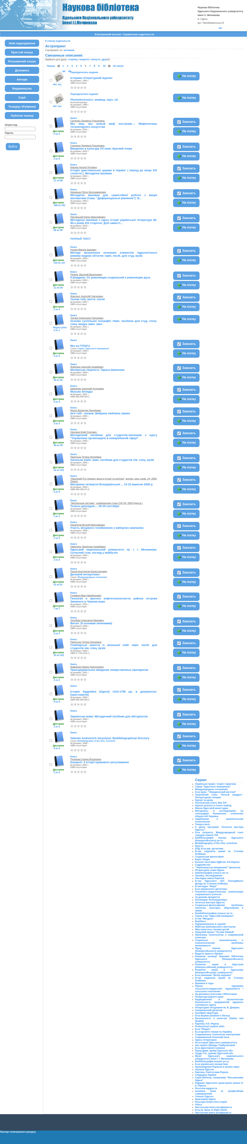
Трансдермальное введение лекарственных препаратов (109, 669)
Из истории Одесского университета (216, 1042)
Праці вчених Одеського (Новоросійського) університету (219, 949)
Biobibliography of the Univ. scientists (96, 741)
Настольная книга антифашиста (213, 1107)
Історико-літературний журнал (91, 77)
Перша (51, 65)
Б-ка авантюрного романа (210, 1048)
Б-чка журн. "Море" (206, 886)
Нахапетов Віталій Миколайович (87, 525)
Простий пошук (22, 52)
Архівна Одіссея (204, 1069)
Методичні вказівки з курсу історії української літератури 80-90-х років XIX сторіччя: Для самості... (113, 221)
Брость (199, 846)
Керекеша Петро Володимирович (88, 192)
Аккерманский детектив (208, 1010)
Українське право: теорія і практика (215, 784)
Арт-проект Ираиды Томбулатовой (215, 1045)
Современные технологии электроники (217, 1034)
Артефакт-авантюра (206, 1013)
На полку (186, 76)
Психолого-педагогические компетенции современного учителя (219, 893)
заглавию (68, 50)
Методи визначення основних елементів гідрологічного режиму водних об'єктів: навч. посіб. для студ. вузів (113, 254)
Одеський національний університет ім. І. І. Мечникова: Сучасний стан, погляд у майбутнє (113, 551)
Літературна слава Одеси (209, 870)
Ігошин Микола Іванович (83, 249)
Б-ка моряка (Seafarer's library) (212, 1015)
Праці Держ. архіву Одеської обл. (214, 1050)
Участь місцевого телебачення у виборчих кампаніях (107, 527)
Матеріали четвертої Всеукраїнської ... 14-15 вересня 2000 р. (111, 484)
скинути (95, 59)
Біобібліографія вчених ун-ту (212, 1061)
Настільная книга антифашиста (213, 1112)
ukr (220, 28)
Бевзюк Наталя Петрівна (83, 167)
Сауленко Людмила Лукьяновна (87, 120)
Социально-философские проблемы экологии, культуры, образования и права (219, 908)
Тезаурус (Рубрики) (22, 106)
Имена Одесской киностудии (211, 808)
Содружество (202, 864)
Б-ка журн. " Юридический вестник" (215, 792)
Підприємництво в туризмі (210, 924)
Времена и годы (204, 983)
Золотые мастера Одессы (210, 902)
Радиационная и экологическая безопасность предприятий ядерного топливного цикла (219, 1002)
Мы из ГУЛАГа (80, 345)
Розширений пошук (22, 61)
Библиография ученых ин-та (211, 873)
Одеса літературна (206, 1040)
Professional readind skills (209, 1026)
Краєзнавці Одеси (205, 1099)
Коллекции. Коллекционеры (211, 899)
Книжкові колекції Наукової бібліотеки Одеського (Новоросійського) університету (219, 959)
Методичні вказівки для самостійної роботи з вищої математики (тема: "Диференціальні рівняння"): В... (113, 197)
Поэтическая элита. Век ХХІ (211, 802)
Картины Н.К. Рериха (207, 1023)
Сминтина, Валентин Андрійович (88, 546)
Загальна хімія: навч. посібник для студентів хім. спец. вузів (112, 459)
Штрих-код (11, 125)
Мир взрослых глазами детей (212, 929)
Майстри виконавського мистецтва (215, 926)
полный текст (80, 238)
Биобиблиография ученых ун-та (213, 913)
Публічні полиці (22, 115)
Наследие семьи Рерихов (209, 878)
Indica (198, 1104)
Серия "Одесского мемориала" (94, 348)
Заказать (186, 122)
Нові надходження (22, 43)
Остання (118, 65)
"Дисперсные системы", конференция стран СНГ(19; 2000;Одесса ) (106, 503)
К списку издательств (57, 41)
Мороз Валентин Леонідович (85, 410)
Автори (22, 79)
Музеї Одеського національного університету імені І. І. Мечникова (219, 1057)
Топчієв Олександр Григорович (86, 318)
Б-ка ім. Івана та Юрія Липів (211, 1110)
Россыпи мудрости (206, 1088)
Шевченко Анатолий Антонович (87, 388)
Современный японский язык (212, 1037)
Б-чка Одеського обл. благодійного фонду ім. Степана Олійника (219, 882)
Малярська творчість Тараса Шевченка (97, 369)
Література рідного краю (209, 996)
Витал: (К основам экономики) (91, 623)
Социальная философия (209, 856)
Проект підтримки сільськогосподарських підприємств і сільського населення (219, 989)
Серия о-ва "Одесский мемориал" (214, 916)
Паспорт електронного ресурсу (18, 1132)
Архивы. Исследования (208, 875)
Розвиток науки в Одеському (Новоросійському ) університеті (219, 971)
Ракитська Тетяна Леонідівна (85, 457)
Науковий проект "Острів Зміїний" (214, 932)
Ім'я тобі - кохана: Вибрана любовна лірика (100, 413)
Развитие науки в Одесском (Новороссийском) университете (219, 966)
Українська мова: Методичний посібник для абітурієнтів (109, 716)
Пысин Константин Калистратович (88, 571)
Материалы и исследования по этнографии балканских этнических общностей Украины (219, 814)
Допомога (22, 70)
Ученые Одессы (204, 1096)
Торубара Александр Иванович (87, 620)
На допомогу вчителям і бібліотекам (216, 994)
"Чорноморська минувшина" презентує (217, 867)
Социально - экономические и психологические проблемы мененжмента (219, 943)
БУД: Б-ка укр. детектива (209, 848)
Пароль (9, 133)
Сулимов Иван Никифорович (85, 595)
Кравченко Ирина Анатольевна (86, 667)
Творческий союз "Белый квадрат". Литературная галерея (219, 796)
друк (104, 59)
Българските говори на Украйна (213, 1031)
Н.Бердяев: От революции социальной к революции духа (110, 277)
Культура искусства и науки (211, 1102)
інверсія (84, 59)
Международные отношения (92, 577)
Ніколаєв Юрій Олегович (83, 432)
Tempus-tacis (202, 824)
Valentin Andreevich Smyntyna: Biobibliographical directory (109, 738)
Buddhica (200, 921)
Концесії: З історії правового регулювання (99, 762)
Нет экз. (57, 84)
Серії (22, 97)
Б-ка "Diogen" (203, 1029)
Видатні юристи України (209, 953)
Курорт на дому (204, 800)
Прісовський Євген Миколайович (87, 217)
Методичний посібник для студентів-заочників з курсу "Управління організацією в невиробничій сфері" (113, 437)
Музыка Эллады (81, 391)
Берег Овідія (202, 859)
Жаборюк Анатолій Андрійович (86, 367)
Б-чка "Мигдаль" (204, 918)
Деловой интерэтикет (85, 574)
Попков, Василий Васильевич (86, 274)
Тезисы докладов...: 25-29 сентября (94, 506)
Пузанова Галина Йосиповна (85, 759)
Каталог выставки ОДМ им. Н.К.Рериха (217, 862)
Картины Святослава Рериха (211, 1072)
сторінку (73, 59)
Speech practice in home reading (213, 805)
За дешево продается (207, 897)
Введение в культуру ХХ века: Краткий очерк (101, 148)
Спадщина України (205, 1075)
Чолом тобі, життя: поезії (87, 299)
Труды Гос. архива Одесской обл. (214, 1053)
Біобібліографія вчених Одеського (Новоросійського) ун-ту (219, 839)
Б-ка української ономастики (211, 1064)
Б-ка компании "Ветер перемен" (213, 975)
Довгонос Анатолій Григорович (86, 296)
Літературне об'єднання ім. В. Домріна (217, 1007)
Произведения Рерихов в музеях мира (217, 1066)
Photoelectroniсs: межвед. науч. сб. (94, 99)
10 (104, 65)
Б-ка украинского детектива (211, 889)
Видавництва (21, 88)
